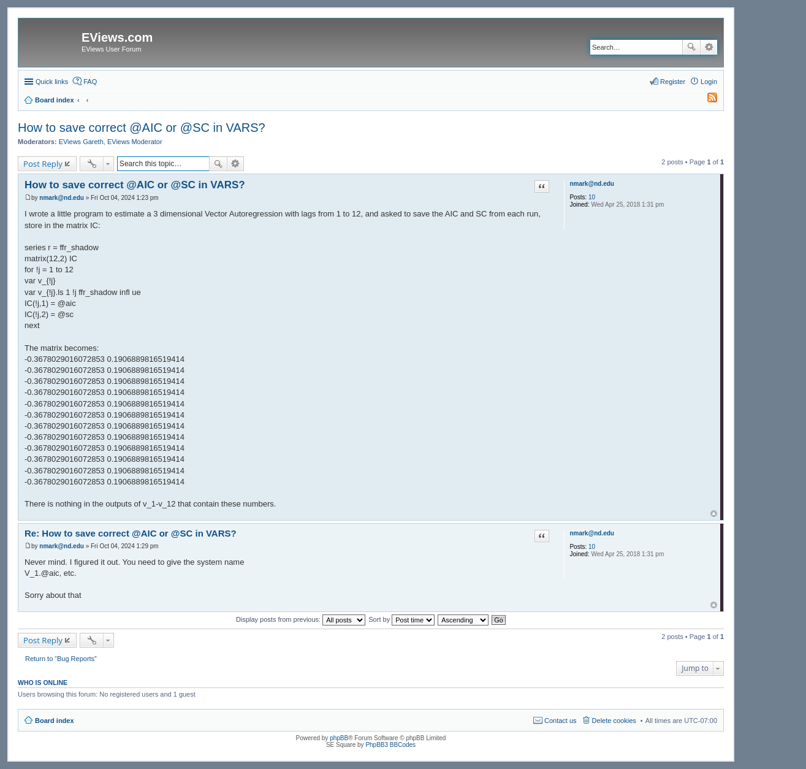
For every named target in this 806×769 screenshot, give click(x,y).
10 (591, 197)
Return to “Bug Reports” (61, 658)
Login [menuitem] (709, 81)
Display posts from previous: (300, 619)
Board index (54, 720)
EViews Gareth (81, 141)
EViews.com (117, 37)
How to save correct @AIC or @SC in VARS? (141, 127)
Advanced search (709, 47)
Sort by (401, 619)
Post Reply (43, 163)
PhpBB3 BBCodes (390, 744)
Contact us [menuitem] (560, 720)
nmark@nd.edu (591, 183)
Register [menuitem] (672, 81)
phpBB (339, 738)
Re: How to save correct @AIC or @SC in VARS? (131, 533)
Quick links (52, 81)
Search (691, 47)
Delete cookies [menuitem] (614, 720)
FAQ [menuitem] (90, 81)
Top (713, 513)
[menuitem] (706, 100)
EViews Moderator (134, 141)
